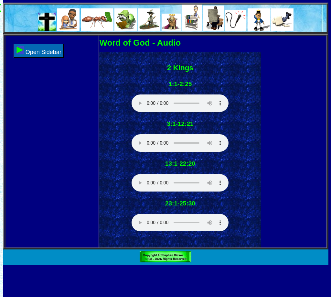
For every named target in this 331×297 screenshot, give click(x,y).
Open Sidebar (38, 50)
